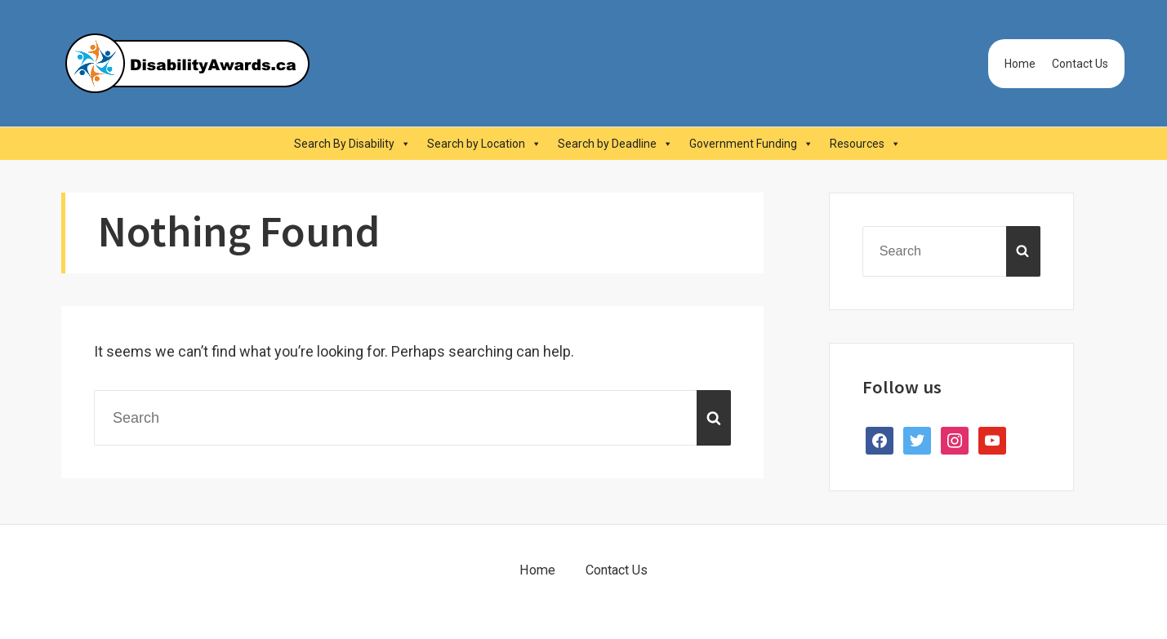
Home (1020, 63)
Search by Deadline (615, 143)
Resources (865, 143)
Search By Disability (352, 143)
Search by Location (484, 143)
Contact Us (1080, 63)
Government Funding (751, 143)
